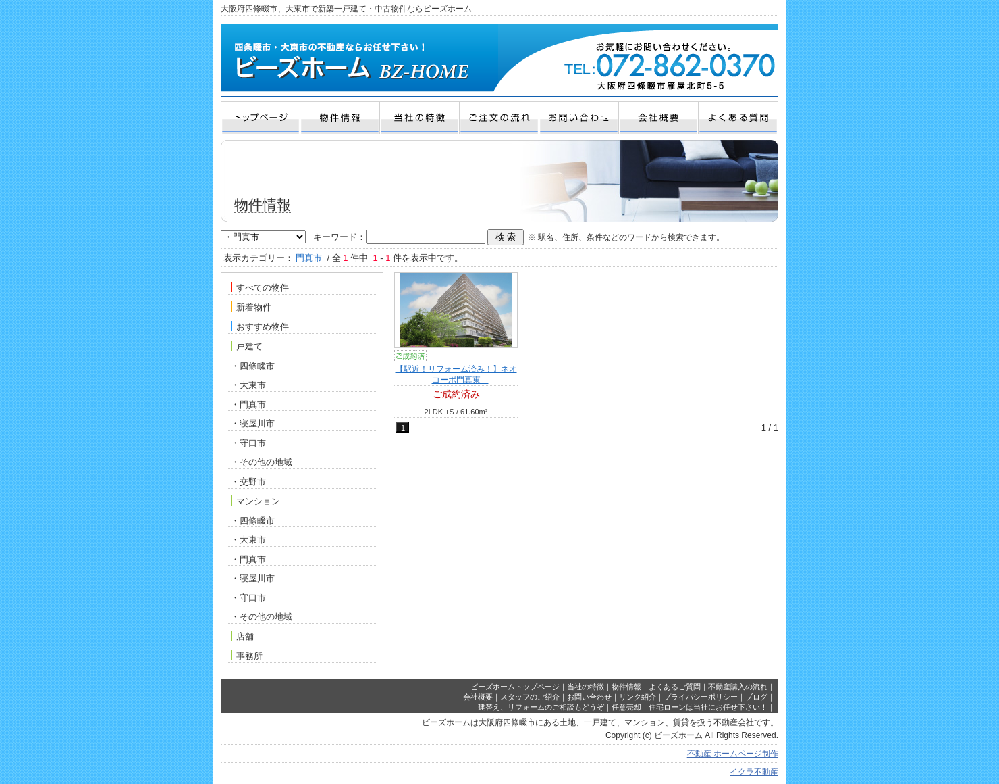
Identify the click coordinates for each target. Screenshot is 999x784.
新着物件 (251, 306)
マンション (255, 500)
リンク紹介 (637, 697)
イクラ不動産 (754, 772)
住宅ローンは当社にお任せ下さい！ (708, 707)
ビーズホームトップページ (515, 687)
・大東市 (248, 385)
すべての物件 (260, 287)
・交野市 (248, 481)
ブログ (756, 697)
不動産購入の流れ (737, 687)
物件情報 (626, 687)
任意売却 (626, 707)
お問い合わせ (589, 697)
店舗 (242, 636)
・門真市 (248, 404)
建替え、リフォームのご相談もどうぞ (541, 707)
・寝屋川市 (253, 423)
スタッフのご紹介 (530, 697)
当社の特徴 (585, 687)
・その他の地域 (261, 462)
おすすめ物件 (260, 326)
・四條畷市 (253, 366)
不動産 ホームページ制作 (732, 753)
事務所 (247, 655)
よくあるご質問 (675, 687)
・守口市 (248, 443)
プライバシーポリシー (701, 697)
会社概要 (478, 697)
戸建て (247, 346)
